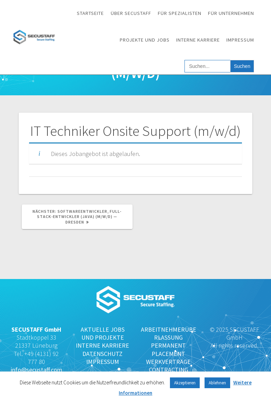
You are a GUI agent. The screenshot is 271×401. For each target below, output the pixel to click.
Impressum (240, 40)
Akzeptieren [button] (185, 383)
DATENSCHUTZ (102, 354)
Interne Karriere (198, 40)
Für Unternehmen (231, 13)
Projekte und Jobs (145, 40)
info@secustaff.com (36, 370)
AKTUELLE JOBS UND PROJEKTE (103, 333)
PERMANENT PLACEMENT (168, 349)
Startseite (90, 13)
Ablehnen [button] (217, 383)
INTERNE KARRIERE (102, 345)
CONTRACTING (168, 370)
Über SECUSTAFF (131, 13)
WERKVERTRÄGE (168, 362)
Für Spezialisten (179, 13)
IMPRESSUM (102, 362)
